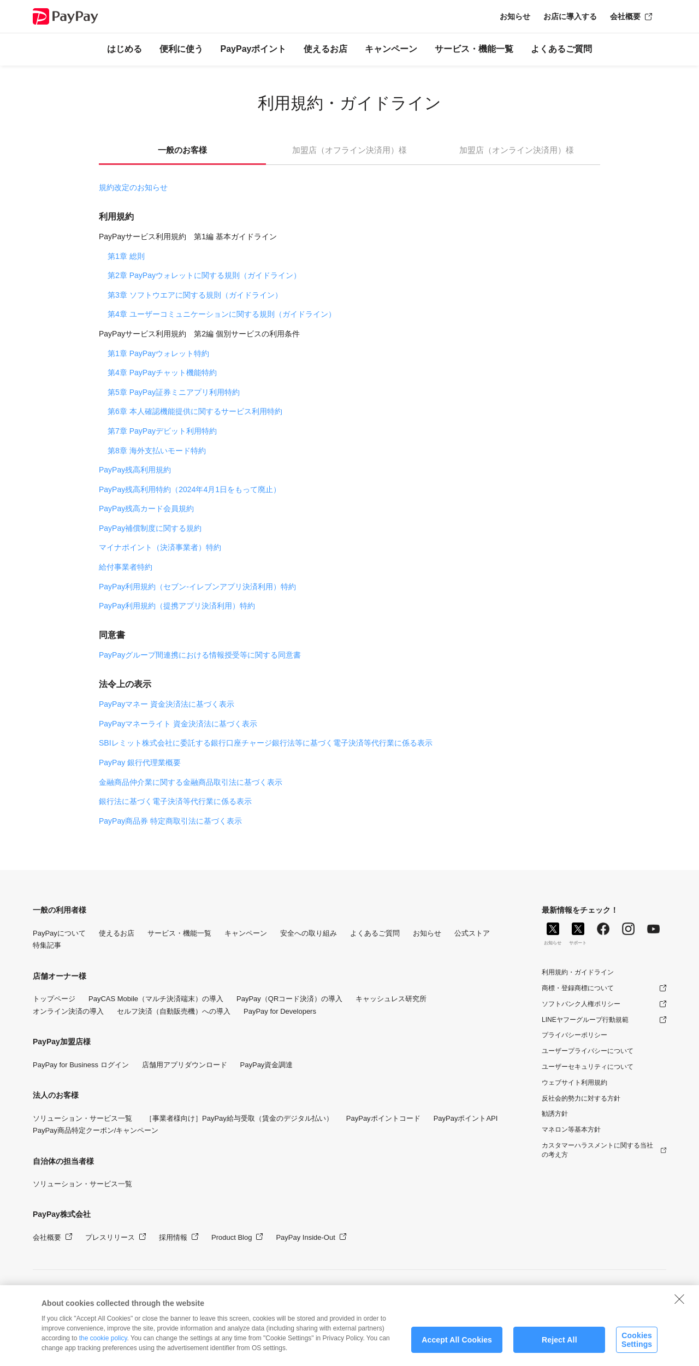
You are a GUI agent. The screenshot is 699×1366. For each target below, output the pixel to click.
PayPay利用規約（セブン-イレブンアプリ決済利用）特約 (197, 586)
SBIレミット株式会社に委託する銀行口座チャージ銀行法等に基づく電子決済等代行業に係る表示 (266, 742)
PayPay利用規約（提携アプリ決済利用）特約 (177, 605)
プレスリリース (110, 1237)
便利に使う (181, 49)
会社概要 (625, 16)
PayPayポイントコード (383, 1118)
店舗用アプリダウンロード (184, 1065)
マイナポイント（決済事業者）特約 (160, 547)
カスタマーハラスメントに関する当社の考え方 (597, 1150)
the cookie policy (103, 1351)
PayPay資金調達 (266, 1065)
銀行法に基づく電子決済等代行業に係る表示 (175, 801)
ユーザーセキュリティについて (587, 1067)
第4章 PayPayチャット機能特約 (162, 372)
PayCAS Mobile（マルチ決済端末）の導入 (155, 999)
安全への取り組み (308, 933)
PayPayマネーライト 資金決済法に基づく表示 (178, 723)
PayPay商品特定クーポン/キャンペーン (95, 1130)
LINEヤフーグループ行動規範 (585, 1020)
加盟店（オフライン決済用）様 (349, 150)
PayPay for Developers (280, 1011)
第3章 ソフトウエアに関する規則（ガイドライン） (195, 295)
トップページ (54, 999)
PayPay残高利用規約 (135, 469)
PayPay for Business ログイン (81, 1065)
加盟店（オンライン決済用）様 (516, 150)
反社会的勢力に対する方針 (581, 1098)
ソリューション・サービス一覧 (82, 1118)
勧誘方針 (555, 1113)
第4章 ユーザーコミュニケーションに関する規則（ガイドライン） (222, 314)
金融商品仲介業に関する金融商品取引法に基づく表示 (190, 782)
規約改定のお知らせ (133, 187)
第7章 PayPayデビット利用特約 (162, 431)
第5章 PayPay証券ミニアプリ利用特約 (174, 392)
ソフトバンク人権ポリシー (581, 1004)
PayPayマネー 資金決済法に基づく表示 (166, 704)
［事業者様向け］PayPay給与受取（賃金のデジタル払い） (239, 1118)
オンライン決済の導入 (68, 1011)
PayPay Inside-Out (305, 1237)
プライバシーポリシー (574, 1035)
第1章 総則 (126, 256)
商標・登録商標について (578, 988)
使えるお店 (325, 49)
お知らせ (515, 16)
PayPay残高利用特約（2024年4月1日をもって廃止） (190, 489)
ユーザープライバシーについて (587, 1051)
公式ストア (472, 933)
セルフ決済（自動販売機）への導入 (173, 1011)
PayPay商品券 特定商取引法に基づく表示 (170, 821)
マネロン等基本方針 (571, 1129)
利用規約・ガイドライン (578, 972)
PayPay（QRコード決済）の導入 (289, 999)
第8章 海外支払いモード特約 (157, 450)
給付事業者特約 (125, 567)
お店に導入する (570, 16)
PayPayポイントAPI (466, 1118)
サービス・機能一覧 (474, 49)
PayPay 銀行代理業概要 (140, 762)
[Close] (679, 1311)
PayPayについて (59, 933)
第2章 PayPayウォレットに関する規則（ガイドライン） (204, 275)
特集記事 (47, 945)
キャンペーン (391, 49)
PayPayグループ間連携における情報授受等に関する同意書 (200, 655)
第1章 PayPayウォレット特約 (158, 353)
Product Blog (231, 1237)
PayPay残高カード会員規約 (146, 508)
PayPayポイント (254, 49)
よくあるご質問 (561, 49)
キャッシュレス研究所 (391, 999)
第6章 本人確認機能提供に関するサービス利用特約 (195, 411)
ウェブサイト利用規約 (574, 1082)
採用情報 (173, 1237)
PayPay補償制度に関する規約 (150, 528)
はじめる (124, 49)
